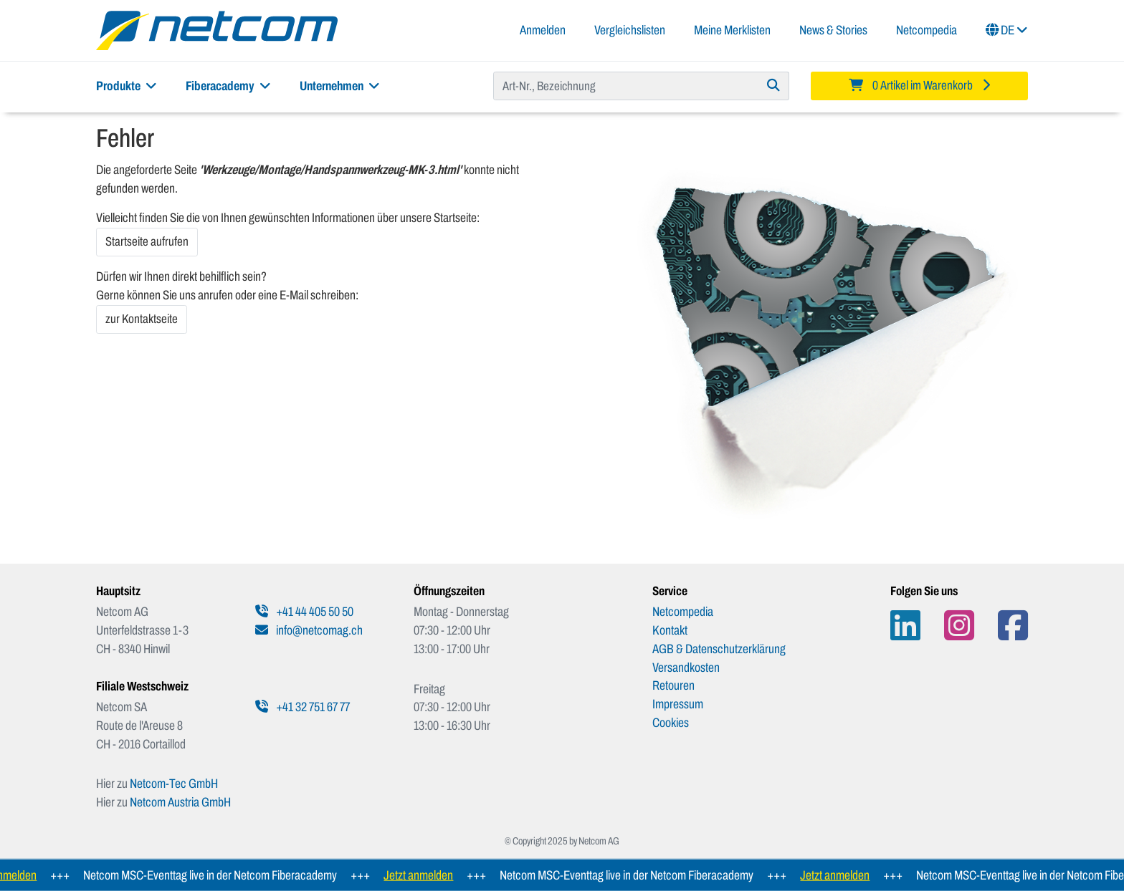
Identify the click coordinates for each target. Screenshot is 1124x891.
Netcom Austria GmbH (180, 802)
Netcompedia (926, 30)
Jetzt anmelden (423, 875)
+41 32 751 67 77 (302, 707)
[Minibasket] (919, 86)
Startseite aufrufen (147, 242)
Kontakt (669, 630)
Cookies (670, 723)
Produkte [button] (126, 86)
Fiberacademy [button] (228, 86)
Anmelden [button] (543, 30)
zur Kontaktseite (141, 319)
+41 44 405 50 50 (304, 612)
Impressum (677, 704)
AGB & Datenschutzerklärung (719, 649)
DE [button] (1007, 30)
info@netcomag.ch (309, 630)
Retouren (673, 685)
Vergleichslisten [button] (629, 30)
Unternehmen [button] (340, 86)
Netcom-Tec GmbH (174, 783)
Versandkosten (686, 667)
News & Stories (833, 30)
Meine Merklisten (732, 30)
